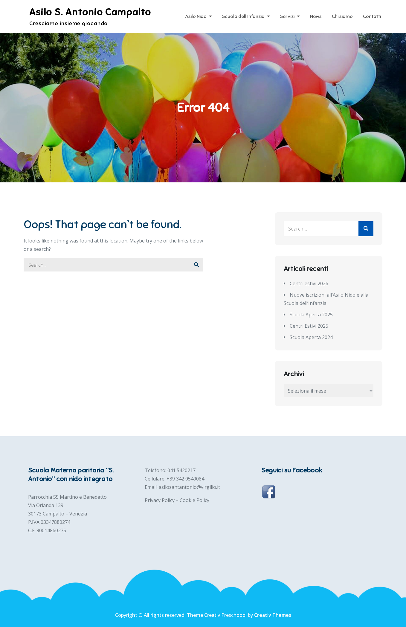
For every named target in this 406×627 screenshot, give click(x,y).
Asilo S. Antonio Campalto (90, 12)
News (316, 16)
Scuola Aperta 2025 (311, 314)
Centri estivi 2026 (309, 283)
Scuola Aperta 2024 (311, 337)
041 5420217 (181, 470)
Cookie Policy (194, 500)
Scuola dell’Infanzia (243, 16)
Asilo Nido (196, 16)
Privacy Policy (160, 500)
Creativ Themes (272, 615)
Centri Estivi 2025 (309, 326)
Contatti (372, 16)
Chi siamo (342, 16)
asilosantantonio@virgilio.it (189, 487)
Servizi (287, 16)
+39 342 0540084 (185, 478)
